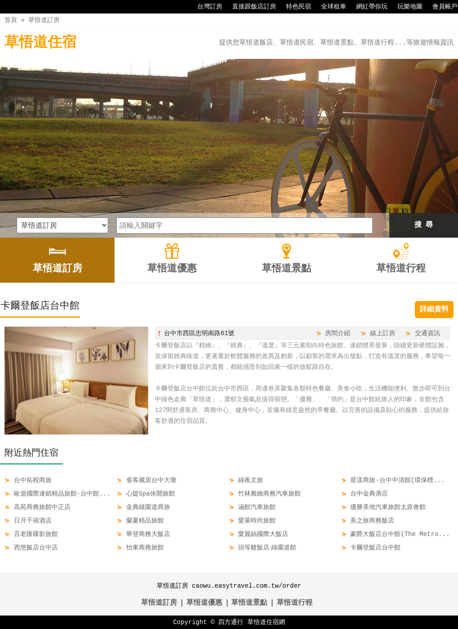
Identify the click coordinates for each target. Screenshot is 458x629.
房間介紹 (337, 333)
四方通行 (230, 622)
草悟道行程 (295, 603)
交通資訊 (427, 333)
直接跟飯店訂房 (249, 6)
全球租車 (329, 6)
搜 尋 (423, 225)
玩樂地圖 (405, 6)
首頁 (10, 20)
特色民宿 (294, 6)
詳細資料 (434, 309)
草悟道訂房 (44, 20)
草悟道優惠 (204, 603)
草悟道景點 (249, 603)
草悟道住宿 (40, 43)
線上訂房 (382, 333)
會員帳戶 (440, 6)
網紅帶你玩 (367, 6)
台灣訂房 (205, 6)
